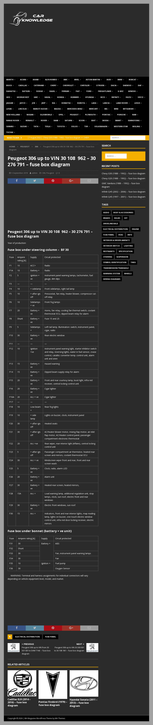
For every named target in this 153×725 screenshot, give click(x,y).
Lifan (9, 109)
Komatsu (66, 103)
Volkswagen (100, 126)
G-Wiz (120, 91)
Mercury (93, 109)
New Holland (13, 114)
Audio (106, 212)
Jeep (43, 103)
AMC (66, 79)
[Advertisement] (76, 54)
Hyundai (89, 97)
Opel (61, 114)
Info (129, 235)
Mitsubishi (128, 109)
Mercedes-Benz (74, 109)
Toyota (61, 126)
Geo (8, 97)
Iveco (140, 97)
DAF (139, 85)
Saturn (68, 120)
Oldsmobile (46, 114)
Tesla (47, 126)
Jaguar (9, 103)
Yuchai (9, 132)
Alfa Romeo (51, 79)
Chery (53, 85)
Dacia (113, 85)
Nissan (30, 114)
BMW (120, 79)
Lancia (106, 103)
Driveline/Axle (110, 223)
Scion (82, 120)
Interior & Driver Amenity (116, 240)
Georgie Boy (23, 97)
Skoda (105, 120)
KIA (53, 103)
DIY (125, 218)
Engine (135, 229)
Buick (9, 85)
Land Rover (122, 103)
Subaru (10, 126)
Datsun (26, 91)
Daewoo (127, 85)
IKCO (102, 97)
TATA (35, 126)
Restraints (108, 251)
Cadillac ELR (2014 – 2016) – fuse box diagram (19, 702)
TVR (86, 126)
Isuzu (128, 97)
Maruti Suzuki (40, 109)
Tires (133, 262)
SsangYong (134, 120)
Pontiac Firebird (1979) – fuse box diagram (53, 703)
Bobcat (132, 79)
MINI (116, 109)
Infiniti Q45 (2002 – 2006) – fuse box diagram (123, 191)
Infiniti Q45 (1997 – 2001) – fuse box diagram (123, 196)
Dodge (39, 91)
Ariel (76, 79)
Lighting (128, 246)
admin (35, 173)
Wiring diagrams (111, 279)
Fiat (78, 91)
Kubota (81, 103)
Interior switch (111, 246)
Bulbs (117, 218)
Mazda (57, 109)
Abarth (9, 79)
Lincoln (22, 109)
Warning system (111, 273)
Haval (48, 97)
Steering (107, 257)
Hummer (75, 97)
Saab (55, 120)
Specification (126, 251)
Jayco (22, 103)
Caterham (39, 85)
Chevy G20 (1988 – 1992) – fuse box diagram (123, 178)
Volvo (74, 126)
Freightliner (104, 91)
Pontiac (106, 114)
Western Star (121, 126)
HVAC (120, 235)
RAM (134, 114)
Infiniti (115, 97)
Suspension (122, 257)
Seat (93, 120)
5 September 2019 (20, 173)
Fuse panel (50, 636)
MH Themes (60, 718)
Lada (93, 103)
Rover (44, 120)
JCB (33, 103)
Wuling (136, 126)
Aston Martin (93, 79)
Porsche (121, 114)
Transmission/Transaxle (116, 268)
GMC (36, 97)
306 (43, 173)
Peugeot (74, 114)
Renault (30, 120)
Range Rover (12, 120)
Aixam (36, 79)
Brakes (106, 218)
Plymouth (90, 114)
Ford (88, 91)
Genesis (132, 91)
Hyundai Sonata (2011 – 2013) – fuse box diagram (83, 703)
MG (105, 109)
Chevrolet (68, 85)
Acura (23, 79)
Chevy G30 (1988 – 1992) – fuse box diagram (123, 173)
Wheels (127, 273)
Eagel (52, 91)
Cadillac (22, 85)
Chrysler (84, 85)
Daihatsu (11, 91)
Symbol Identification (114, 262)
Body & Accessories (123, 212)
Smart (118, 120)
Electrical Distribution (27, 636)
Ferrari (65, 91)
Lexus (137, 103)
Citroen (100, 85)
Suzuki (23, 126)
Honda (60, 97)
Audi (109, 79)
